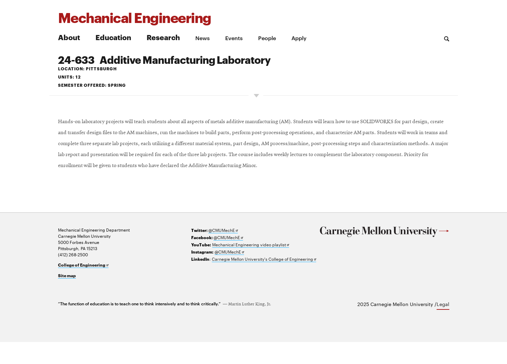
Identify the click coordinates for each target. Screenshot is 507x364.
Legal (443, 325)
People (267, 38)
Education (113, 37)
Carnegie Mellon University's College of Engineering (264, 281)
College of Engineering (83, 287)
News (202, 38)
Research (163, 37)
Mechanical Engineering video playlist (250, 266)
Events (234, 38)
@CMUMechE (223, 252)
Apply (299, 38)
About (69, 37)
